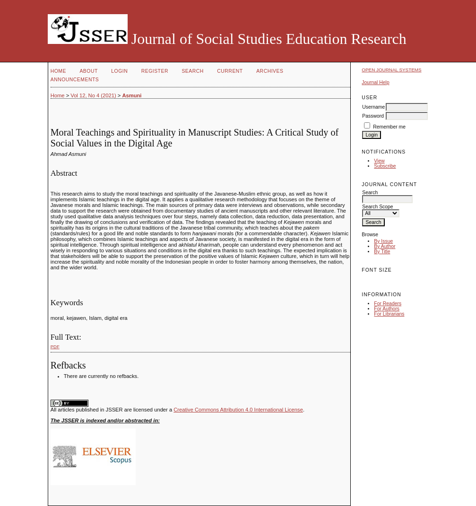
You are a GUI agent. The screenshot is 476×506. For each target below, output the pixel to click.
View (379, 160)
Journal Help (375, 82)
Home (58, 71)
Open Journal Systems (391, 69)
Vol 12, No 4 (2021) (93, 95)
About (88, 71)
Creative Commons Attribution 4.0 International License (238, 409)
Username (373, 107)
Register (154, 71)
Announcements (75, 79)
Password (373, 116)
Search (192, 71)
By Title (382, 251)
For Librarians (389, 314)
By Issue (383, 241)
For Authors (386, 308)
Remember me (389, 126)
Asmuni (131, 95)
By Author (384, 246)
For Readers (387, 303)
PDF (55, 346)
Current (229, 71)
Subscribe (385, 166)
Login (119, 71)
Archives (269, 71)
